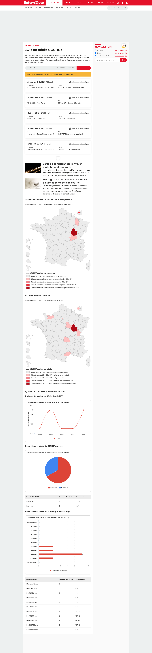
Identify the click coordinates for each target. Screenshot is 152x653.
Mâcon (70, 88)
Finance (90, 3)
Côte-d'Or (77, 103)
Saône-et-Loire (48, 88)
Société (38, 8)
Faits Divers (48, 8)
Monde (69, 8)
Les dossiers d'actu (102, 56)
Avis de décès (34, 45)
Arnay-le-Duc (41, 150)
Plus (110, 3)
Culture (78, 3)
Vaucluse (79, 134)
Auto (100, 3)
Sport (67, 3)
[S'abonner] (111, 60)
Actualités (54, 3)
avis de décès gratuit (51, 74)
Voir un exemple (121, 50)
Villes (77, 8)
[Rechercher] (117, 8)
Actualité (99, 50)
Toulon (69, 119)
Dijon (39, 119)
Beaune (70, 103)
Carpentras (71, 134)
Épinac (39, 88)
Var (74, 119)
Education (60, 8)
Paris (38, 103)
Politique (28, 8)
